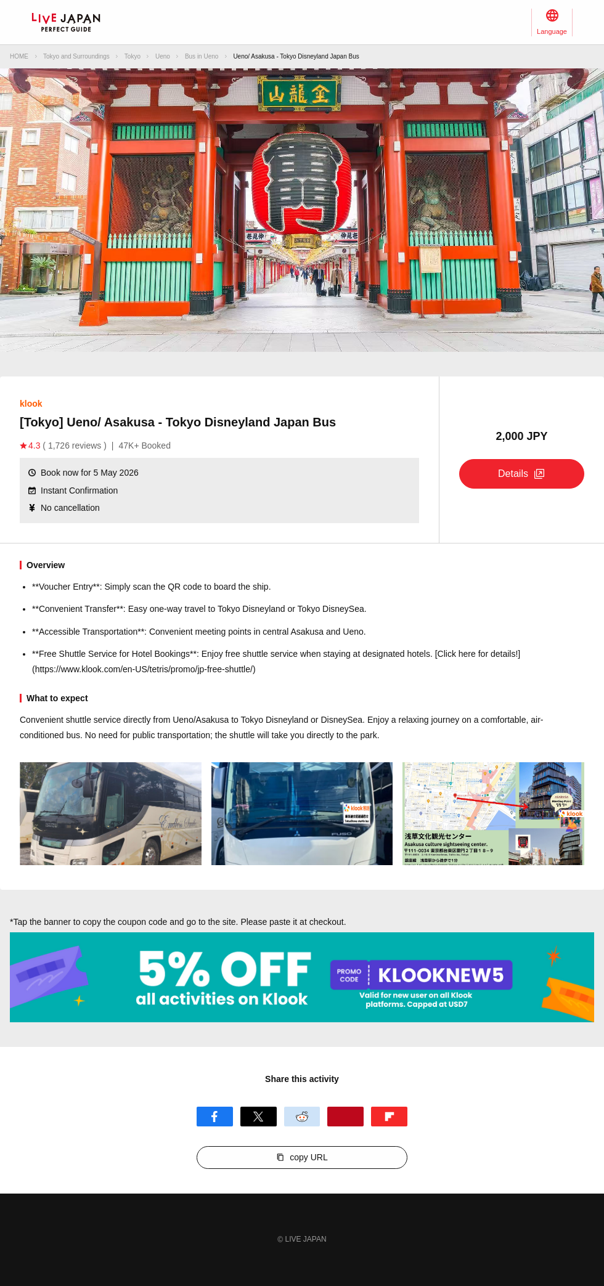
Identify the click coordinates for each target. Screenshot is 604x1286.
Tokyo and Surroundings (76, 56)
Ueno (162, 56)
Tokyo (132, 56)
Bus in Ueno (201, 56)
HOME (19, 56)
